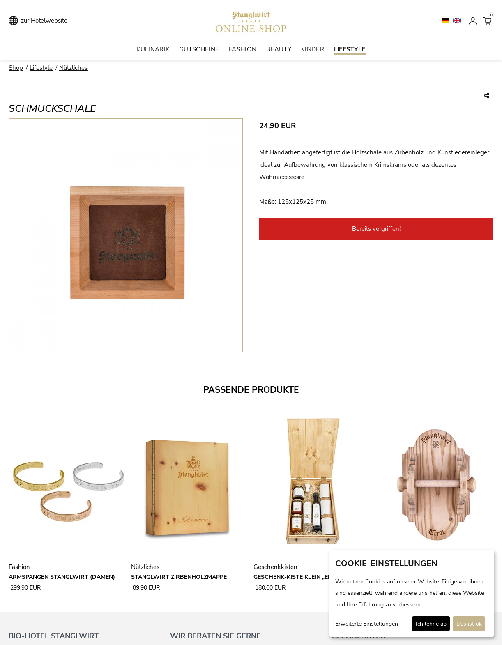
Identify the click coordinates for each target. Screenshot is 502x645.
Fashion (242, 49)
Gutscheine (199, 49)
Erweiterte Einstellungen (366, 624)
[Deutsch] (446, 20)
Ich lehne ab (431, 624)
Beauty (278, 49)
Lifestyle (350, 49)
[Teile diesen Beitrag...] (486, 96)
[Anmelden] (473, 20)
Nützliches (73, 68)
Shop (16, 68)
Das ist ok (469, 624)
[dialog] (411, 593)
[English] (457, 20)
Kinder (312, 49)
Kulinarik (152, 49)
